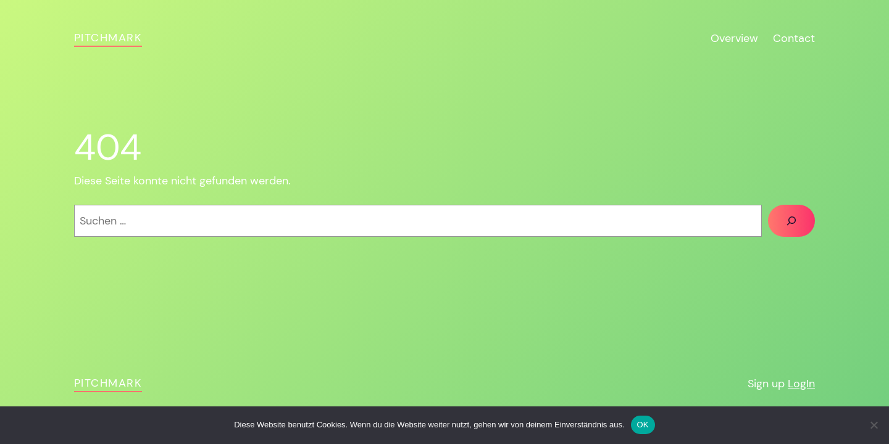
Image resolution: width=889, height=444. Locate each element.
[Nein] (873, 425)
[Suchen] (791, 221)
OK (643, 424)
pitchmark (108, 37)
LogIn (801, 383)
